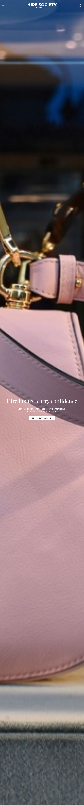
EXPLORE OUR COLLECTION (42, 418)
